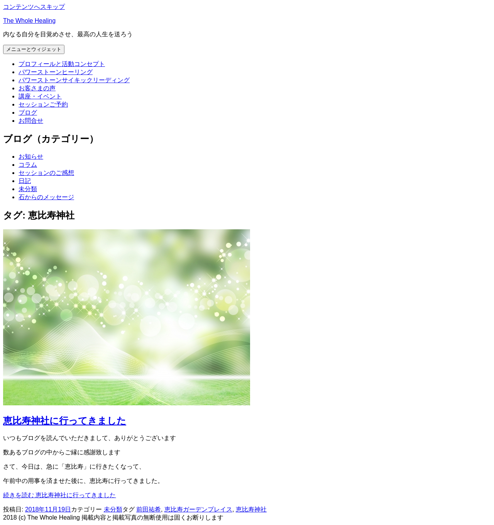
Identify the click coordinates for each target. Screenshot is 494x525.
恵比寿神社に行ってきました (64, 420)
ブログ (28, 112)
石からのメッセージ (46, 197)
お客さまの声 (37, 88)
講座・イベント (40, 96)
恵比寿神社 (251, 509)
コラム (28, 164)
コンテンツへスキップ (34, 6)
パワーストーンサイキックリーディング (74, 80)
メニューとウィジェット (33, 49)
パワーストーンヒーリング (56, 72)
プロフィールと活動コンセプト (62, 64)
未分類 (28, 189)
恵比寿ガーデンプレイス (198, 509)
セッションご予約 (43, 104)
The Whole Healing (29, 20)
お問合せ (31, 120)
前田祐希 (148, 509)
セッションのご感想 (46, 172)
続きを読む (59, 495)
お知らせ (31, 156)
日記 (25, 181)
